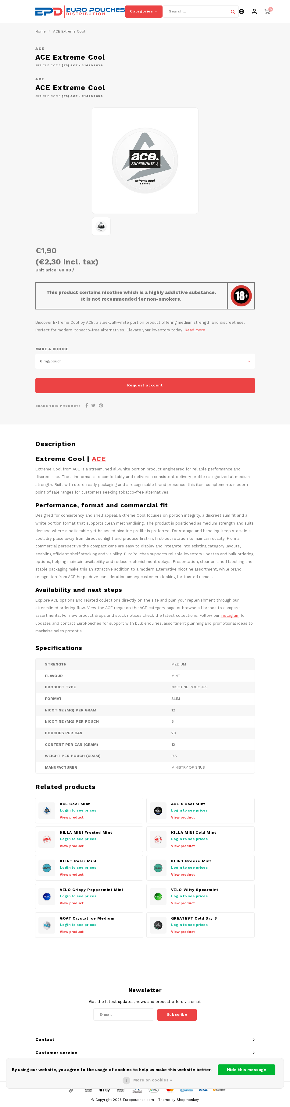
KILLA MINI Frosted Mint (86, 834)
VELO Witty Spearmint (194, 891)
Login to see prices (78, 812)
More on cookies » (152, 1080)
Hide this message (246, 1069)
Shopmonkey (188, 1101)
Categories (144, 12)
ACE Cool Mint (75, 805)
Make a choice (52, 350)
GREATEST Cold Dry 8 (194, 920)
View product (72, 819)
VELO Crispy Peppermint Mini (91, 891)
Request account (145, 387)
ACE (40, 50)
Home (40, 33)
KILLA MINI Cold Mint (193, 834)
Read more (195, 331)
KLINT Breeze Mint (191, 863)
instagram (230, 617)
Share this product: (58, 407)
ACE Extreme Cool (69, 33)
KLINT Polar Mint (78, 863)
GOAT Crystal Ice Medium (87, 920)
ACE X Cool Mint (188, 805)
